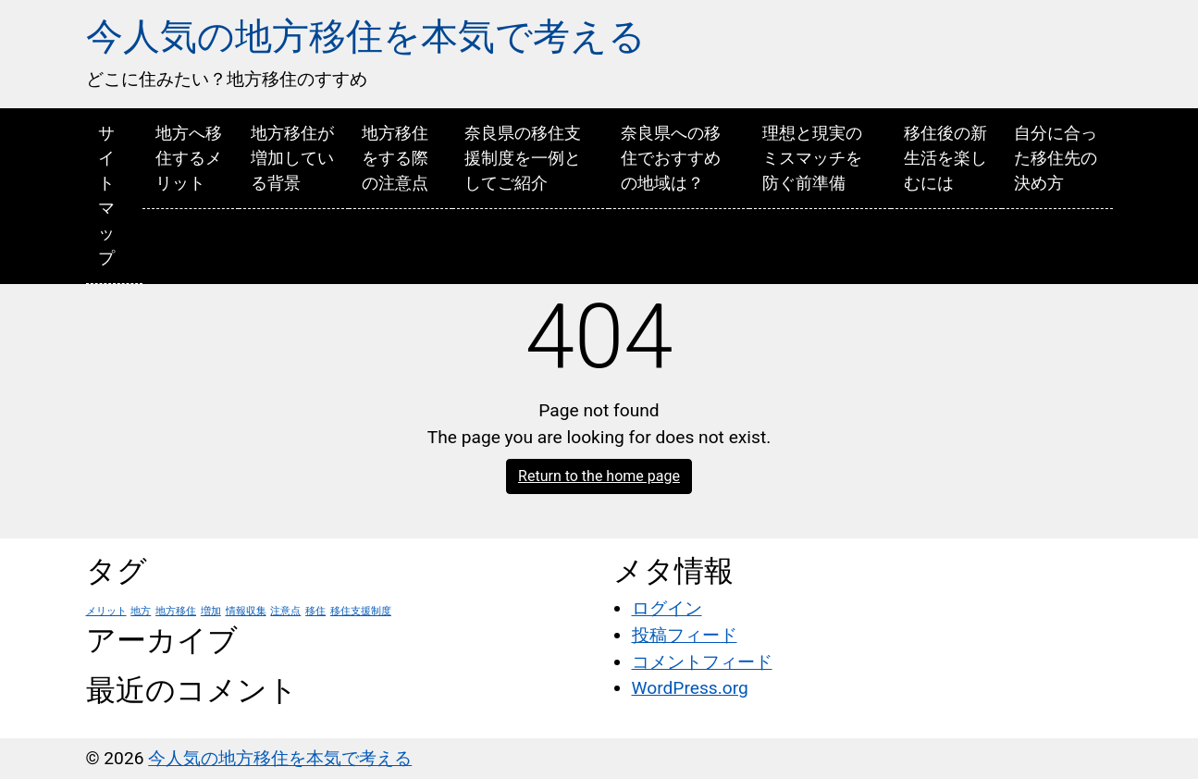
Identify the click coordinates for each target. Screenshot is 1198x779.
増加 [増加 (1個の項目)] (211, 611)
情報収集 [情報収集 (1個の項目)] (246, 611)
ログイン (667, 608)
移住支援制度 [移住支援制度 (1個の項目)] (360, 611)
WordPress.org (690, 688)
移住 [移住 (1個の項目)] (315, 611)
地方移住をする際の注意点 (395, 157)
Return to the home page (599, 476)
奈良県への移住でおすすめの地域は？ (671, 157)
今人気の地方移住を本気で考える (366, 36)
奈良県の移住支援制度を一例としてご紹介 (522, 157)
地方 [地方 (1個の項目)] (140, 611)
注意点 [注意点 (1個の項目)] (285, 611)
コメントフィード (702, 662)
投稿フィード (684, 635)
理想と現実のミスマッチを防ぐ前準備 (812, 157)
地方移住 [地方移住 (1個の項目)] (175, 611)
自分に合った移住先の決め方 (1055, 157)
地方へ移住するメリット (188, 157)
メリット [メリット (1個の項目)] (106, 611)
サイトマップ (106, 195)
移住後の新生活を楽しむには (945, 157)
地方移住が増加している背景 (292, 157)
